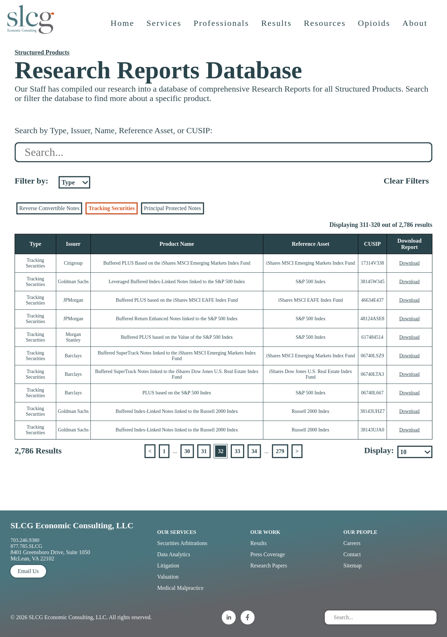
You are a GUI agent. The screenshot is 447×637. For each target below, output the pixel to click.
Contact (352, 554)
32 (221, 451)
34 (254, 451)
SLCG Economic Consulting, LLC (71, 525)
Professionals (222, 29)
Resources (326, 29)
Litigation (168, 565)
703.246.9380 (24, 540)
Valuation (167, 577)
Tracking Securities (111, 208)
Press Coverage (267, 554)
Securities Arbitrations (182, 543)
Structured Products (42, 52)
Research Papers (268, 565)
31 (204, 451)
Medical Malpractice (180, 588)
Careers (351, 543)
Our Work (265, 532)
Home (123, 29)
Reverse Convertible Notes (49, 208)
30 (187, 451)
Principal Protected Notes (172, 208)
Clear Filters (406, 180)
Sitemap (352, 565)
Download (409, 263)
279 (280, 451)
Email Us (28, 571)
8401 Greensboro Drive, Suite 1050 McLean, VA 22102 (50, 555)
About (415, 29)
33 (237, 451)
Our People (360, 532)
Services (165, 29)
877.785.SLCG (26, 546)
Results (277, 29)
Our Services (176, 532)
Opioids (375, 29)
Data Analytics (173, 554)
